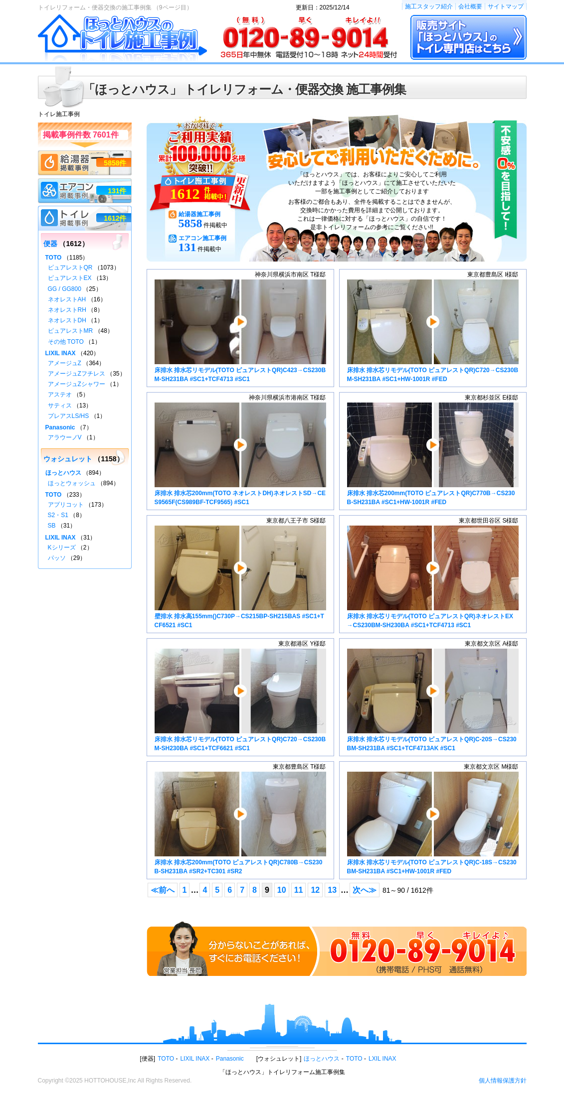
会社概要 (470, 6)
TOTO (53, 257)
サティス (60, 405)
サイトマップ (506, 6)
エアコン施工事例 (202, 238)
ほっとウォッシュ (72, 483)
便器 (50, 244)
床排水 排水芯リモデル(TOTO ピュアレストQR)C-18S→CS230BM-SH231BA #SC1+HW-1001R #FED (433, 823)
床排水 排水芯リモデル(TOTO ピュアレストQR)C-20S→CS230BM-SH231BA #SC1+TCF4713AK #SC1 (433, 700)
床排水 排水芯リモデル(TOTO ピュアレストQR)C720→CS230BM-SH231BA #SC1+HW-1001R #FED (433, 331)
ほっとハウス (63, 472)
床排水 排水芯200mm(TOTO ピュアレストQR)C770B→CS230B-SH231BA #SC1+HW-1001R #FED (433, 454)
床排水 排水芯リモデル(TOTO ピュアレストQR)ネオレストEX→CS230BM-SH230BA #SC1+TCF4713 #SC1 (433, 577)
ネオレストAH (67, 299)
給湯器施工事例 (199, 214)
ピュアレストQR (70, 267)
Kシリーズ (62, 547)
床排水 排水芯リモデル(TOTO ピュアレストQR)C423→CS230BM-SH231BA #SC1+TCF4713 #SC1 (240, 331)
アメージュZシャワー (76, 384)
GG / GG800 (64, 288)
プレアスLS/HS (68, 415)
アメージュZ (64, 363)
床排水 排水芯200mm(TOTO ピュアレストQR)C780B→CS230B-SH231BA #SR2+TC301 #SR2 (240, 823)
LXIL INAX (382, 1058)
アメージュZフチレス (76, 373)
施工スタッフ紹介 (429, 6)
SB (52, 525)
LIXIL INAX (60, 353)
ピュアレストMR (70, 330)
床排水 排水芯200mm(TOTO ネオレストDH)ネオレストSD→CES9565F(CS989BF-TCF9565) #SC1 (240, 454)
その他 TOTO (66, 341)
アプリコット (66, 504)
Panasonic (60, 427)
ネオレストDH (67, 320)
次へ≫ (364, 890)
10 (281, 890)
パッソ (57, 557)
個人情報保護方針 (503, 1080)
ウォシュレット (67, 459)
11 (298, 890)
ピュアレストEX (70, 277)
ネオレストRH (67, 309)
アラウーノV (65, 437)
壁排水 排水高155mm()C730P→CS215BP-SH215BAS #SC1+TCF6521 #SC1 (240, 577)
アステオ (60, 394)
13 (332, 890)
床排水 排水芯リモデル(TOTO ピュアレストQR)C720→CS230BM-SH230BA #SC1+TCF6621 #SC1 (240, 700)
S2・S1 (58, 515)
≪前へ (163, 890)
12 (315, 890)
